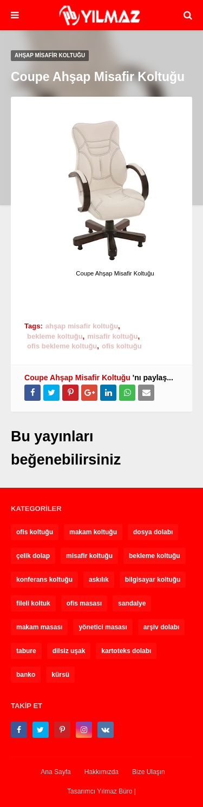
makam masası (39, 627)
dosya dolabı (153, 532)
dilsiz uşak (69, 651)
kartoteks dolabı (126, 651)
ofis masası (84, 603)
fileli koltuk (33, 603)
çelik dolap (33, 556)
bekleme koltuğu (55, 336)
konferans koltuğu (44, 579)
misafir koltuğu (112, 336)
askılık (99, 579)
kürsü (60, 674)
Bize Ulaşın (148, 772)
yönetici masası (102, 627)
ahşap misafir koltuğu (81, 326)
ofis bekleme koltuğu (62, 346)
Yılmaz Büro (114, 791)
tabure (26, 651)
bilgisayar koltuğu (153, 579)
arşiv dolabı (161, 627)
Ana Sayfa (55, 772)
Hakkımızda (101, 772)
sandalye (132, 603)
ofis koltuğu (122, 346)
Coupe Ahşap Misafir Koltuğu (77, 377)
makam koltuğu (93, 532)
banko (25, 674)
